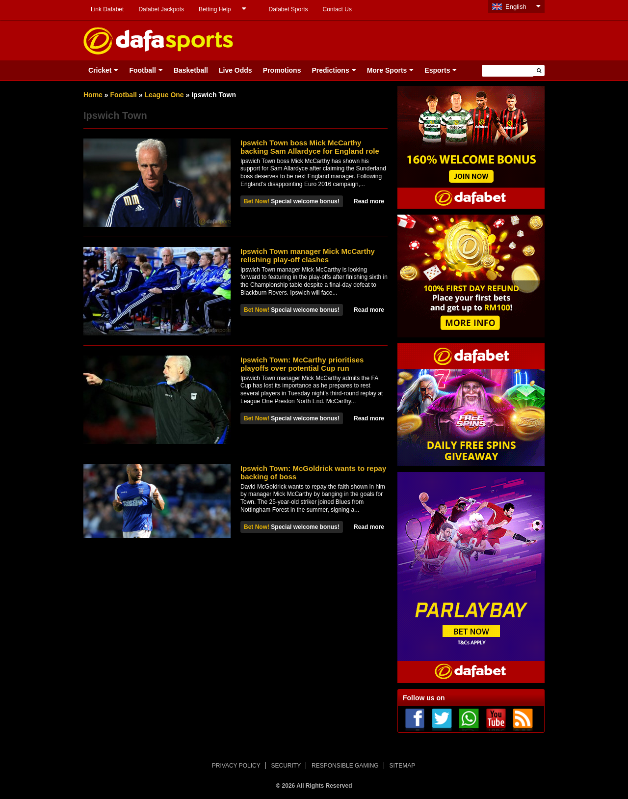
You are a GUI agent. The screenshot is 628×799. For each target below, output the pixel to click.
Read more (369, 201)
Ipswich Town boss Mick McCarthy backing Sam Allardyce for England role (309, 146)
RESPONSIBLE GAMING (345, 765)
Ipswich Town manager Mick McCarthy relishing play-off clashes (307, 255)
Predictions (330, 70)
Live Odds (235, 70)
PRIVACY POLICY (236, 765)
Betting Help (215, 9)
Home (93, 95)
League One (164, 95)
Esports (437, 70)
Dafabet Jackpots (161, 9)
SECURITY (286, 765)
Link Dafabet (107, 9)
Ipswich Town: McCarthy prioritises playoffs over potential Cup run (302, 364)
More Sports (387, 70)
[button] (539, 70)
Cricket (99, 70)
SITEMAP (402, 765)
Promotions (282, 70)
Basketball (191, 70)
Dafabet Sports (288, 9)
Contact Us (337, 9)
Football (142, 70)
